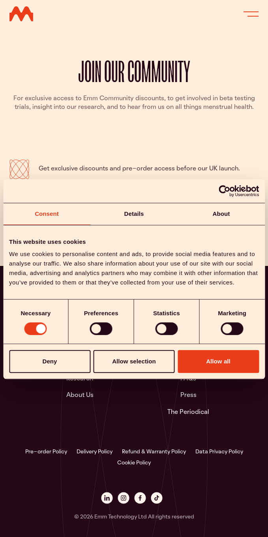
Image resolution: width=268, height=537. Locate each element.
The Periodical (188, 412)
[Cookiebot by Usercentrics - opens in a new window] (224, 191)
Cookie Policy (134, 463)
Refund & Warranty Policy (154, 452)
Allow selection (134, 361)
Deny (49, 361)
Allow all (218, 361)
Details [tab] (134, 213)
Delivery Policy (94, 452)
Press (188, 395)
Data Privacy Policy (219, 452)
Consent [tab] (47, 213)
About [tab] (221, 213)
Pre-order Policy (46, 452)
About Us (80, 395)
